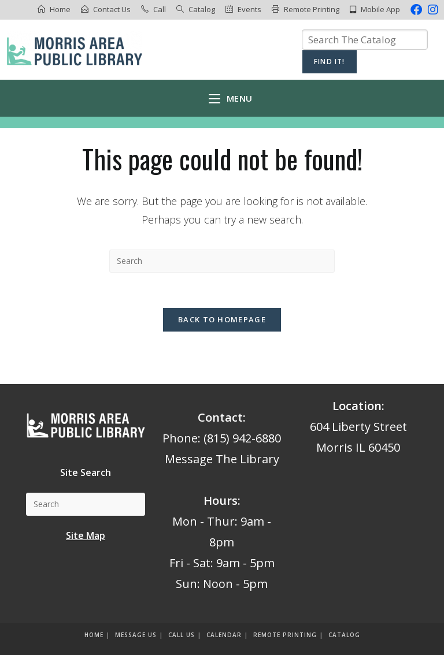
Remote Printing (311, 9)
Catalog (201, 9)
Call (159, 9)
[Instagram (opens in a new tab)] (431, 10)
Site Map (85, 535)
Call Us (181, 635)
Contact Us (112, 9)
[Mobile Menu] (231, 98)
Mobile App (380, 9)
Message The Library (222, 459)
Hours (221, 500)
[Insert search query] (222, 261)
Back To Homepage (222, 319)
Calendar (224, 635)
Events (249, 9)
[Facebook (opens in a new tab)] (416, 10)
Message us (136, 635)
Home (60, 9)
